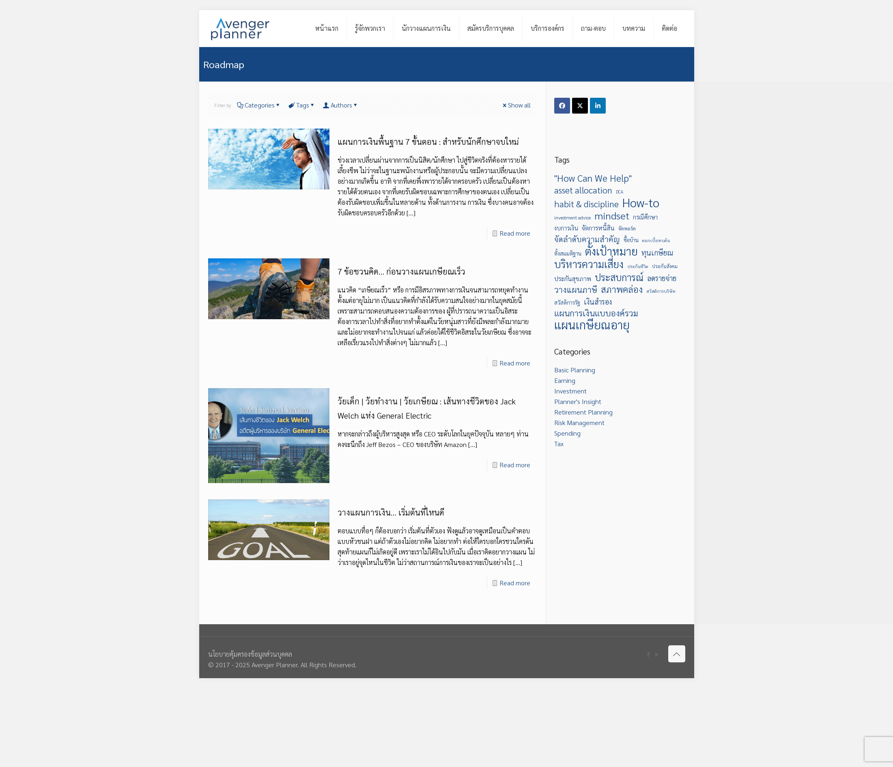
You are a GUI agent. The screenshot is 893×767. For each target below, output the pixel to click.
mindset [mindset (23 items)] (611, 215)
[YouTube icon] (657, 654)
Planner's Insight (577, 401)
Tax (559, 443)
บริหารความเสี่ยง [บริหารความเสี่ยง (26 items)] (589, 264)
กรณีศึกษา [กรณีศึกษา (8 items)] (645, 217)
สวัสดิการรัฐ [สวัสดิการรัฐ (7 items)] (567, 302)
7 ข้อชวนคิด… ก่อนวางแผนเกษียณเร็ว (401, 271)
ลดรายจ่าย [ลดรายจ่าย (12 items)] (661, 278)
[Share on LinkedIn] (598, 106)
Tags (302, 105)
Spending (567, 433)
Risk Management (579, 422)
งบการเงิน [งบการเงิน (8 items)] (566, 228)
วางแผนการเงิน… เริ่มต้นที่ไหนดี (391, 512)
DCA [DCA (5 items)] (619, 191)
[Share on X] (580, 106)
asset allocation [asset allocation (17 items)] (583, 190)
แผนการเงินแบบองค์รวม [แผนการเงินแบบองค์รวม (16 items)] (596, 313)
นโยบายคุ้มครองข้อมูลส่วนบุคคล (250, 654)
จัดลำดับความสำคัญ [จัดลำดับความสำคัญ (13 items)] (587, 239)
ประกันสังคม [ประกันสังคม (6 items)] (665, 266)
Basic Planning (574, 369)
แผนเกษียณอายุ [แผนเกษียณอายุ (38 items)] (592, 324)
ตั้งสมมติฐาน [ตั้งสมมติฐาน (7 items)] (567, 253)
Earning (564, 380)
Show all (516, 105)
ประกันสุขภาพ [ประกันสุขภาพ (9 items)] (572, 278)
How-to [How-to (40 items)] (640, 202)
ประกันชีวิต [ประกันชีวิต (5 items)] (637, 266)
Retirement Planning (583, 412)
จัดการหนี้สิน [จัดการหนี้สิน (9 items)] (598, 227)
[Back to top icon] (676, 653)
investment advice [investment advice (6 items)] (572, 217)
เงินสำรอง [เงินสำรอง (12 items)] (598, 301)
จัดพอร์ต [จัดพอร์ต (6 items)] (627, 228)
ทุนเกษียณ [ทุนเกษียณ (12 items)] (657, 252)
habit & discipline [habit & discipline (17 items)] (586, 203)
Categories (259, 105)
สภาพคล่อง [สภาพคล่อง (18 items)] (622, 289)
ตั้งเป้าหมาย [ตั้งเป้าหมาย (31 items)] (611, 251)
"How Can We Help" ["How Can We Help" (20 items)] (593, 178)
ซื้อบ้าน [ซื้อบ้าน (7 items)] (631, 239)
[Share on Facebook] (562, 106)
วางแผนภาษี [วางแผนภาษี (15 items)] (575, 289)
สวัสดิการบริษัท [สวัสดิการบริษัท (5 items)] (661, 291)
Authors (341, 105)
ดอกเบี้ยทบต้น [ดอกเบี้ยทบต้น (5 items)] (656, 240)
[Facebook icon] (649, 654)
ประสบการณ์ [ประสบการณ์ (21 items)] (619, 277)
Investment (570, 391)
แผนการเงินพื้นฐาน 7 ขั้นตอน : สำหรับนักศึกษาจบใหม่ (428, 141)
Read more (514, 233)
